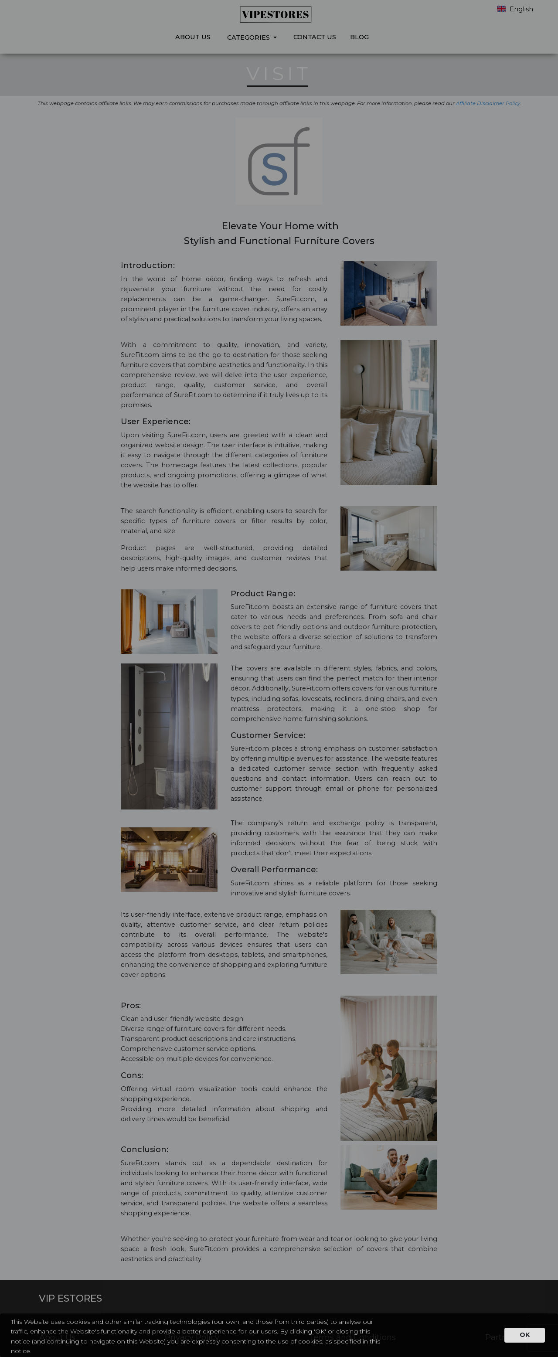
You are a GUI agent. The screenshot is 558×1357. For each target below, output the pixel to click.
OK (525, 1335)
